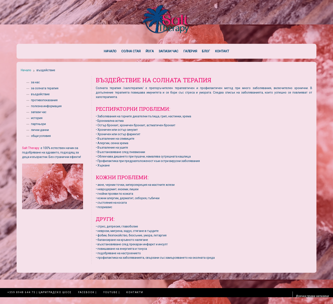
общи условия (41, 136)
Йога (149, 51)
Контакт (222, 51)
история (36, 118)
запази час (38, 112)
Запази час (168, 51)
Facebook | (87, 292)
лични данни (40, 130)
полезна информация (46, 106)
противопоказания (44, 100)
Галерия (190, 51)
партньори (38, 124)
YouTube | (111, 292)
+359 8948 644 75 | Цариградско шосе (39, 292)
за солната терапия (44, 88)
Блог (206, 51)
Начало (110, 51)
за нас (35, 82)
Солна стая (131, 51)
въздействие (40, 94)
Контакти (134, 292)
